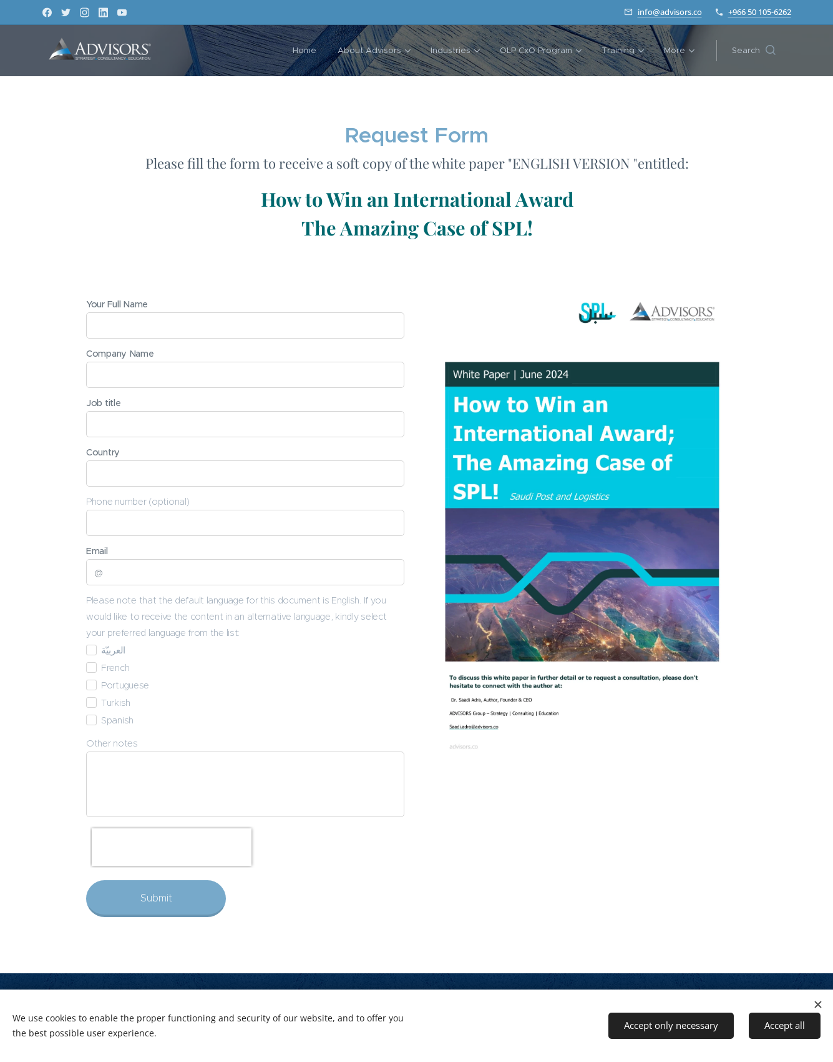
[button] (753, 50)
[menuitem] (288, 50)
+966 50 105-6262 (759, 11)
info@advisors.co (670, 11)
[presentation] (171, 847)
